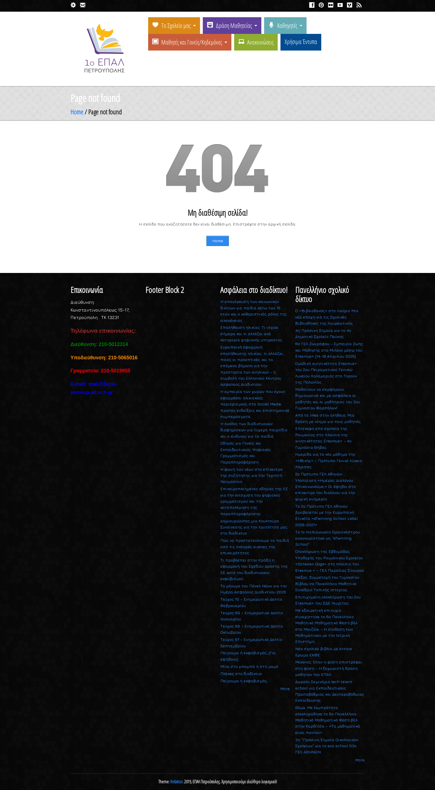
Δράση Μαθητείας (229, 25)
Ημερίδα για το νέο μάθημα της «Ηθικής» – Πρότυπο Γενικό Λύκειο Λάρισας (328, 460)
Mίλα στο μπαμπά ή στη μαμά (249, 666)
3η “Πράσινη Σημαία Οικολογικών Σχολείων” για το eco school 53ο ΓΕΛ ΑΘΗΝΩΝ (326, 745)
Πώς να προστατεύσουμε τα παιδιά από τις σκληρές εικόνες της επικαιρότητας (254, 546)
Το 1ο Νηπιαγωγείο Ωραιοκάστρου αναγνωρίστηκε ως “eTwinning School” (327, 538)
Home (76, 111)
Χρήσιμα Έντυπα (301, 41)
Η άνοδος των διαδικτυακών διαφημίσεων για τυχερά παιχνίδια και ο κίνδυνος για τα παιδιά (253, 429)
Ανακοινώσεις (256, 42)
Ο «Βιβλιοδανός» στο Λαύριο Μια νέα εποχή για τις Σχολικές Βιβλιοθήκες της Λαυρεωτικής (326, 316)
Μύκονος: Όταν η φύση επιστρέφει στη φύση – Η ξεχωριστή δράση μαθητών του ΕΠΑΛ (328, 668)
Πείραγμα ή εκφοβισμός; (243, 680)
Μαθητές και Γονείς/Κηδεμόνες (187, 42)
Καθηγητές (282, 25)
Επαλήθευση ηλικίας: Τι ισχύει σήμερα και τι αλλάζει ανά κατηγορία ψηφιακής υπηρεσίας (251, 333)
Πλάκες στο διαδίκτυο (241, 673)
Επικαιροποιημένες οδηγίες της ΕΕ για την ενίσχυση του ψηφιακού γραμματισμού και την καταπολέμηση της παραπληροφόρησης (254, 501)
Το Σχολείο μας (171, 25)
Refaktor (176, 782)
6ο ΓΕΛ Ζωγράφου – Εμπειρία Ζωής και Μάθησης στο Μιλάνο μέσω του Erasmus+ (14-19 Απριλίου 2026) (329, 349)
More (285, 688)
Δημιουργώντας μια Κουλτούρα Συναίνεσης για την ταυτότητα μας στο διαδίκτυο (253, 527)
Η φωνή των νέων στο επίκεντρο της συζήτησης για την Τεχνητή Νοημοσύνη (251, 475)
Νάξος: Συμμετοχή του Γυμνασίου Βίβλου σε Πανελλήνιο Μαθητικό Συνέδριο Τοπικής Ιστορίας (327, 583)
